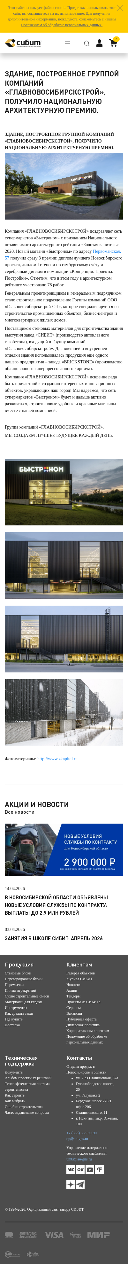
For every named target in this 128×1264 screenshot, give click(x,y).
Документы (14, 1072)
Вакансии (74, 1013)
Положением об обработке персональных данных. (61, 25)
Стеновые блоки (18, 973)
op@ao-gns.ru (77, 1138)
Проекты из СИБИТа (83, 1002)
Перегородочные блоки (23, 979)
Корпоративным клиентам (87, 1030)
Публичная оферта (81, 1019)
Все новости (19, 812)
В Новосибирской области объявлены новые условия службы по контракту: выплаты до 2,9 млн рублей (56, 905)
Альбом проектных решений (28, 1078)
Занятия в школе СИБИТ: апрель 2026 (54, 938)
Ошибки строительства (23, 1107)
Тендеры (73, 996)
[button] (120, 8)
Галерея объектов (80, 973)
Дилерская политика (83, 1025)
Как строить (15, 1095)
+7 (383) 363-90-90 (81, 1133)
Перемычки (14, 984)
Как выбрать (15, 1101)
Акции (71, 990)
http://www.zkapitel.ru (57, 758)
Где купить (14, 1019)
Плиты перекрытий (20, 990)
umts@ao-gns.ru (79, 1159)
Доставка (12, 1025)
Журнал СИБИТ (79, 979)
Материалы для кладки (23, 1002)
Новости (73, 984)
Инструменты (16, 1007)
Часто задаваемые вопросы (27, 1112)
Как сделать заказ (19, 1013)
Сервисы (73, 1007)
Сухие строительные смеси (27, 996)
